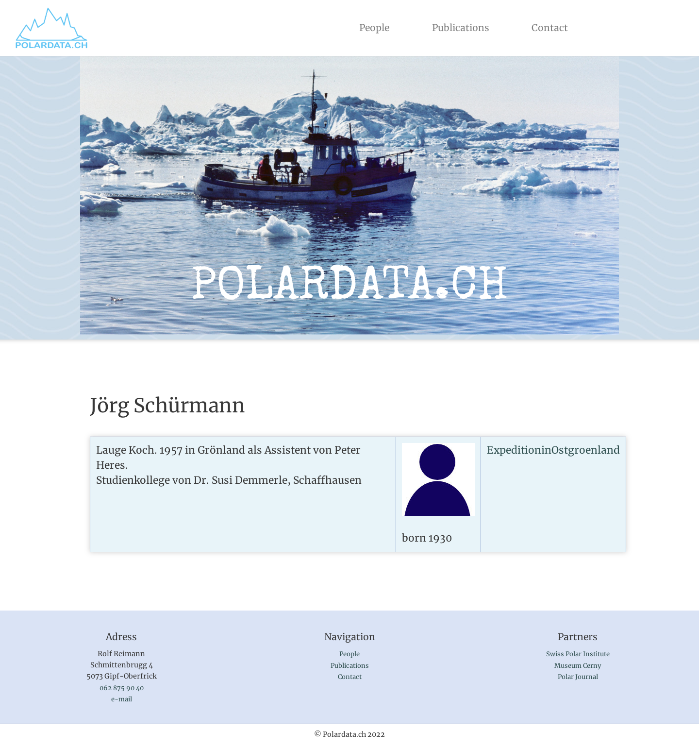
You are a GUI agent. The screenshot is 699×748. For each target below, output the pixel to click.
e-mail (121, 699)
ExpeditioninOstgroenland (553, 450)
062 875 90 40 (122, 688)
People (376, 27)
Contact (550, 28)
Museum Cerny (577, 666)
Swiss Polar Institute (578, 654)
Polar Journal (578, 677)
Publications (460, 28)
